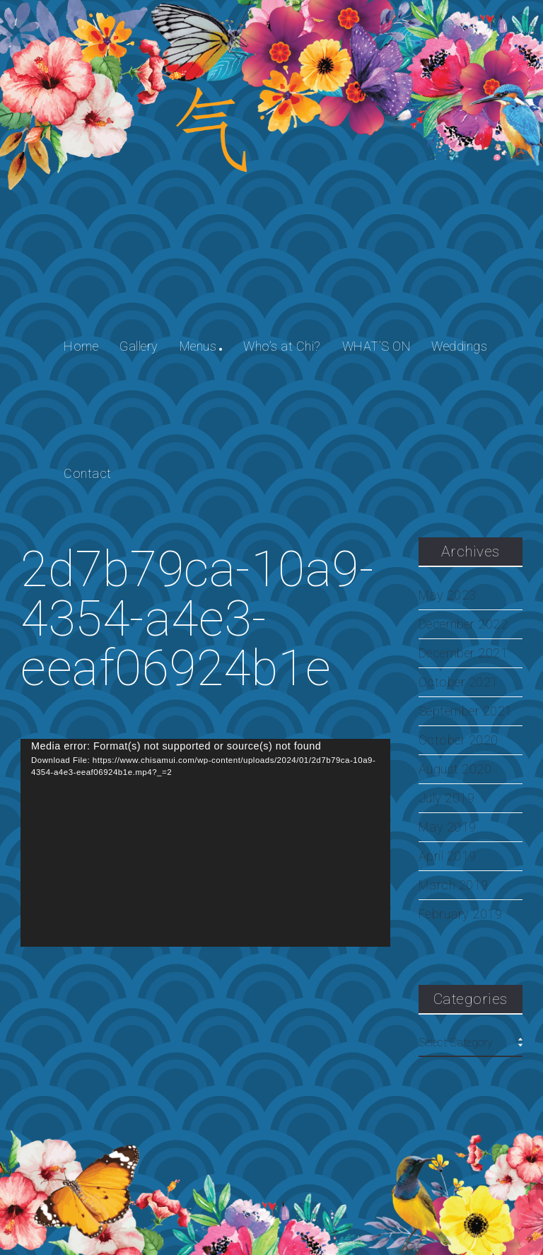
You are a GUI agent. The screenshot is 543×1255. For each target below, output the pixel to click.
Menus (198, 346)
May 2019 (448, 827)
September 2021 (466, 711)
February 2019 (461, 914)
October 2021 (458, 682)
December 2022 (463, 624)
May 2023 (448, 595)
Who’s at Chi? (282, 346)
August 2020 (455, 769)
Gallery (138, 346)
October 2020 (458, 740)
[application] (205, 843)
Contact (88, 473)
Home (81, 346)
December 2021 (463, 653)
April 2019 (448, 856)
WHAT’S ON (376, 346)
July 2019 (447, 798)
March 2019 (454, 885)
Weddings (459, 346)
